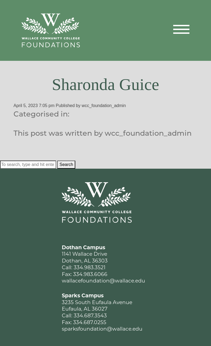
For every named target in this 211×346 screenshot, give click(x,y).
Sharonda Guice (105, 84)
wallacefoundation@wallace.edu (103, 281)
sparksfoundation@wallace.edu (102, 329)
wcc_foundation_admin (104, 105)
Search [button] (66, 164)
